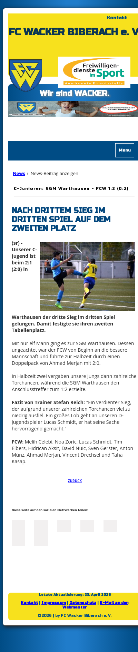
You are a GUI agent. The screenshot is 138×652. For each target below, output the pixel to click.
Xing (87, 525)
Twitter (41, 525)
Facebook (17, 525)
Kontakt (117, 18)
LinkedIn (64, 525)
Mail (110, 525)
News (19, 173)
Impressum (53, 603)
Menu (125, 150)
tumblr (17, 539)
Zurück (75, 480)
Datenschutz (82, 603)
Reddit (41, 539)
